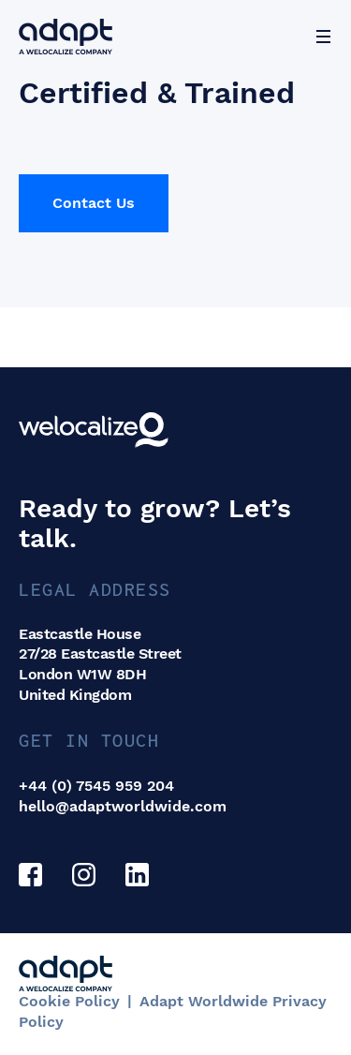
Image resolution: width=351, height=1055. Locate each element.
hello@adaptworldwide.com (123, 806)
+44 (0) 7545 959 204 (96, 786)
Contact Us (93, 203)
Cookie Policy (69, 1001)
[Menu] (323, 36)
